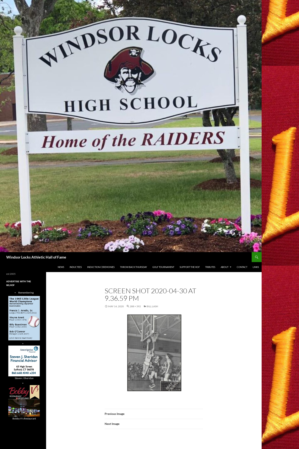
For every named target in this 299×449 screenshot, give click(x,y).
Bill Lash (152, 306)
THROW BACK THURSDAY (133, 267)
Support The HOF (190, 267)
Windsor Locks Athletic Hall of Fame (36, 257)
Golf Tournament (163, 267)
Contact (242, 267)
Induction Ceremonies (101, 267)
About (224, 267)
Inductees (76, 267)
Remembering (26, 292)
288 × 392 (135, 306)
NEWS (61, 267)
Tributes (210, 267)
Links (256, 267)
